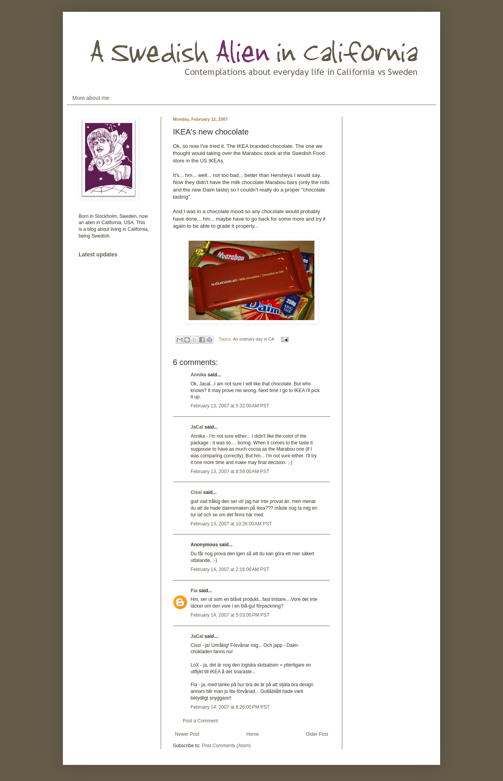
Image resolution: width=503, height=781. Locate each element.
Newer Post (187, 734)
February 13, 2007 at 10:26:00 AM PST (231, 524)
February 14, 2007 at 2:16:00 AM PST (230, 569)
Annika (198, 375)
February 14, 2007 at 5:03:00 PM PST (230, 615)
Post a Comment (200, 721)
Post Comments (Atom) (226, 745)
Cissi (196, 492)
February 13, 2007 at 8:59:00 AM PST (230, 471)
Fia (194, 590)
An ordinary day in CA (253, 339)
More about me (90, 98)
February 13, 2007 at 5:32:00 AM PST (230, 406)
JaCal (197, 427)
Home (252, 734)
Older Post (317, 734)
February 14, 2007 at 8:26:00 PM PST (230, 707)
